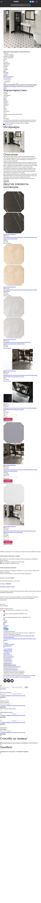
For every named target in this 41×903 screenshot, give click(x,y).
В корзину (8, 419)
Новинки (15, 638)
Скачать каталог (7, 124)
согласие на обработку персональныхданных (20, 677)
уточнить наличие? (8, 54)
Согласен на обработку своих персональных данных (13, 695)
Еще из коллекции (25, 86)
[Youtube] (12, 682)
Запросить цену (7, 85)
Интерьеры (13, 86)
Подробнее (6, 181)
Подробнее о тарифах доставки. (7, 586)
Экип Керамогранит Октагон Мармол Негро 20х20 (15, 237)
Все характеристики (8, 76)
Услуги (18, 638)
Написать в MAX (7, 666)
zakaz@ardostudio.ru (8, 657)
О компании (10, 635)
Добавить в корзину (16, 85)
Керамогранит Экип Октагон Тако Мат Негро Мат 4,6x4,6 (16, 408)
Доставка (5, 638)
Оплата (27, 638)
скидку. (14, 708)
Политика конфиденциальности (10, 669)
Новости (5, 635)
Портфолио (16, 635)
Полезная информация (8, 637)
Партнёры (23, 638)
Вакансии (31, 638)
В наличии (10, 638)
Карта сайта (6, 678)
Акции (32, 635)
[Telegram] (8, 682)
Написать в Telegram (16, 666)
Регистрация (3, 688)
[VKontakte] (5, 682)
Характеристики (7, 86)
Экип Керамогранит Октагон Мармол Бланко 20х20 (15, 342)
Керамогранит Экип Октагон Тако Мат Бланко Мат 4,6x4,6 (17, 375)
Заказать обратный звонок (10, 665)
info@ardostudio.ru (7, 663)
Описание (19, 86)
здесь (23, 172)
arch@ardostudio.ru (8, 660)
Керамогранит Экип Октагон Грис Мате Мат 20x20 (15, 469)
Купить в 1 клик (24, 85)
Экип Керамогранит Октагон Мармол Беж (13, 289)
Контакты (21, 635)
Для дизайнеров (27, 635)
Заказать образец (32, 85)
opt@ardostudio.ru (7, 654)
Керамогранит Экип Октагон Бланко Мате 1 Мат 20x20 (16, 531)
